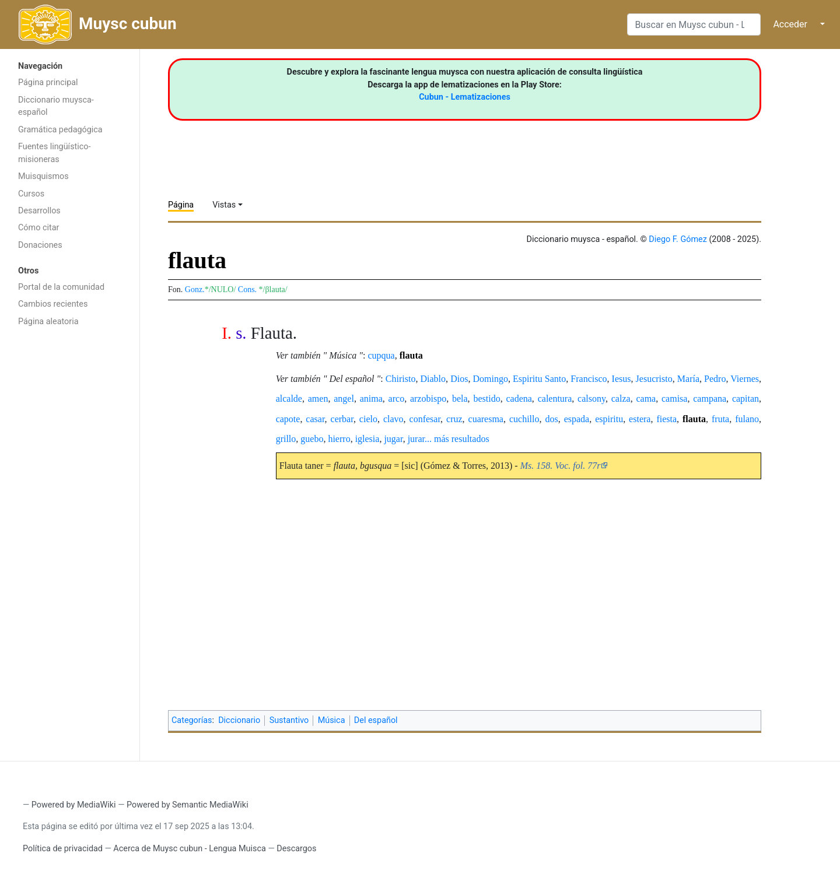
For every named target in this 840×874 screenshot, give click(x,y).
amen (318, 398)
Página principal (48, 82)
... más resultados (457, 439)
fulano (747, 419)
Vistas (224, 205)
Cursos (31, 194)
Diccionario (239, 720)
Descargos (296, 849)
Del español (376, 720)
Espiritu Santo (539, 379)
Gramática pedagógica (60, 130)
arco (396, 398)
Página (181, 205)
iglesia (367, 439)
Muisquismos (43, 176)
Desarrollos (39, 211)
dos (551, 419)
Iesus (621, 379)
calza (621, 398)
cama (646, 398)
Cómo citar (38, 228)
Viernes (744, 379)
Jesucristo (654, 379)
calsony (592, 398)
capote (288, 419)
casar (315, 419)
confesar (425, 419)
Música (331, 720)
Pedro (715, 379)
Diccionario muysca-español (56, 106)
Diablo (433, 379)
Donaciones (40, 245)
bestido (486, 398)
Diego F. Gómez (678, 239)
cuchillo (524, 419)
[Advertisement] (70, 518)
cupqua (381, 355)
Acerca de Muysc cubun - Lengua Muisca (189, 849)
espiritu (609, 419)
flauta (411, 355)
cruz (454, 419)
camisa (674, 398)
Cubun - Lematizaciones (464, 97)
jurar (416, 439)
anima (371, 398)
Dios (459, 379)
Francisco (588, 379)
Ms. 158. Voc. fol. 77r (560, 466)
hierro (339, 439)
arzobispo (428, 398)
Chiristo (401, 379)
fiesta (666, 419)
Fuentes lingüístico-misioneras (54, 153)
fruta (720, 419)
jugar (393, 439)
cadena (518, 398)
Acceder (790, 24)
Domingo (490, 379)
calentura (555, 398)
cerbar (342, 419)
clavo (393, 419)
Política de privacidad (63, 849)
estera (639, 419)
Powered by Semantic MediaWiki (188, 805)
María (688, 379)
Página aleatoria (48, 322)
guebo (311, 439)
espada (577, 419)
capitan (745, 398)
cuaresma (485, 419)
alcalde (289, 398)
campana (709, 398)
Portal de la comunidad (61, 287)
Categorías (192, 720)
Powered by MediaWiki (74, 805)
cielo (368, 419)
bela (460, 398)
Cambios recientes (53, 304)
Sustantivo (289, 720)
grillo (286, 439)
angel (344, 398)
